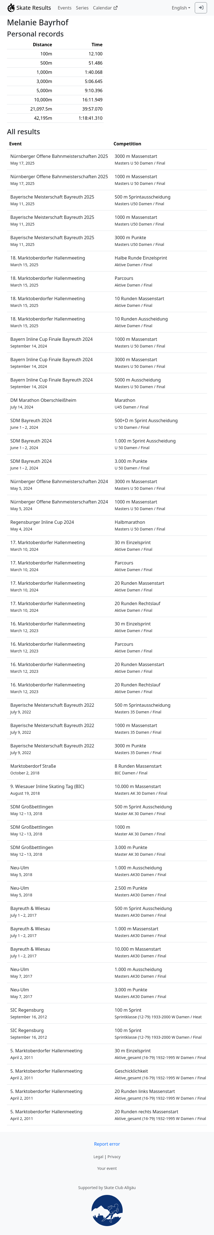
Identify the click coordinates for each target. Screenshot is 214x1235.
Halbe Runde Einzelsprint (141, 261)
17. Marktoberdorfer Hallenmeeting (47, 545)
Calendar (105, 8)
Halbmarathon (140, 525)
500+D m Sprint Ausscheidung (146, 423)
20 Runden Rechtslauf (137, 606)
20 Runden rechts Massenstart (160, 1115)
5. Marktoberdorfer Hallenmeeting (46, 1054)
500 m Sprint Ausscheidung (143, 810)
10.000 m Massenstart (141, 789)
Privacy (114, 1156)
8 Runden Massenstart (138, 769)
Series (82, 8)
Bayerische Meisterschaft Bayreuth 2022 (52, 708)
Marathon (132, 403)
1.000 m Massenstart (140, 932)
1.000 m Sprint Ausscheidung (145, 444)
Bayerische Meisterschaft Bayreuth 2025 (52, 200)
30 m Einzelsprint (133, 545)
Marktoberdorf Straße (33, 769)
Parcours (133, 281)
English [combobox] (179, 8)
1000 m (140, 830)
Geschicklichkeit (160, 1074)
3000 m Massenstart (140, 159)
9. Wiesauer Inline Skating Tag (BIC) (47, 789)
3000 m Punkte (139, 240)
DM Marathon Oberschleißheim (43, 403)
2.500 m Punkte (140, 891)
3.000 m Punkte (132, 464)
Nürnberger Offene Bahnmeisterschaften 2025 (59, 159)
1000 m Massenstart (140, 179)
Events (64, 8)
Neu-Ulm (21, 871)
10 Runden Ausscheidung (141, 322)
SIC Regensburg (28, 1013)
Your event (107, 1168)
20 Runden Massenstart (139, 586)
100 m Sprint (158, 1013)
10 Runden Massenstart (139, 301)
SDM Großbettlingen (31, 810)
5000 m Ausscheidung (140, 383)
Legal (98, 1156)
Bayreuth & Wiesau (30, 911)
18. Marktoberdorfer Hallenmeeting (47, 261)
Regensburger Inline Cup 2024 (42, 525)
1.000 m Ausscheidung (140, 871)
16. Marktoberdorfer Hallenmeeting (47, 627)
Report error (107, 1144)
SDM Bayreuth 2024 (31, 423)
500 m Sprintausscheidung (143, 200)
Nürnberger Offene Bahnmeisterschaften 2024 (59, 484)
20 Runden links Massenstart (160, 1094)
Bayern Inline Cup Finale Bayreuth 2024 (51, 342)
